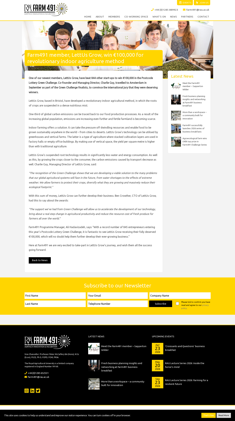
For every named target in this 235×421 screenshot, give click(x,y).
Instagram (26, 390)
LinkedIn (32, 390)
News (173, 17)
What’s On (159, 17)
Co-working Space (136, 17)
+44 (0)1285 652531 (36, 372)
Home (87, 17)
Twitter (38, 390)
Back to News (40, 259)
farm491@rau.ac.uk (196, 10)
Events (183, 2)
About (100, 17)
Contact (203, 17)
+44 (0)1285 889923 (164, 10)
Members (114, 17)
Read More (224, 415)
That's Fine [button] (208, 415)
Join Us (202, 2)
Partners (187, 17)
